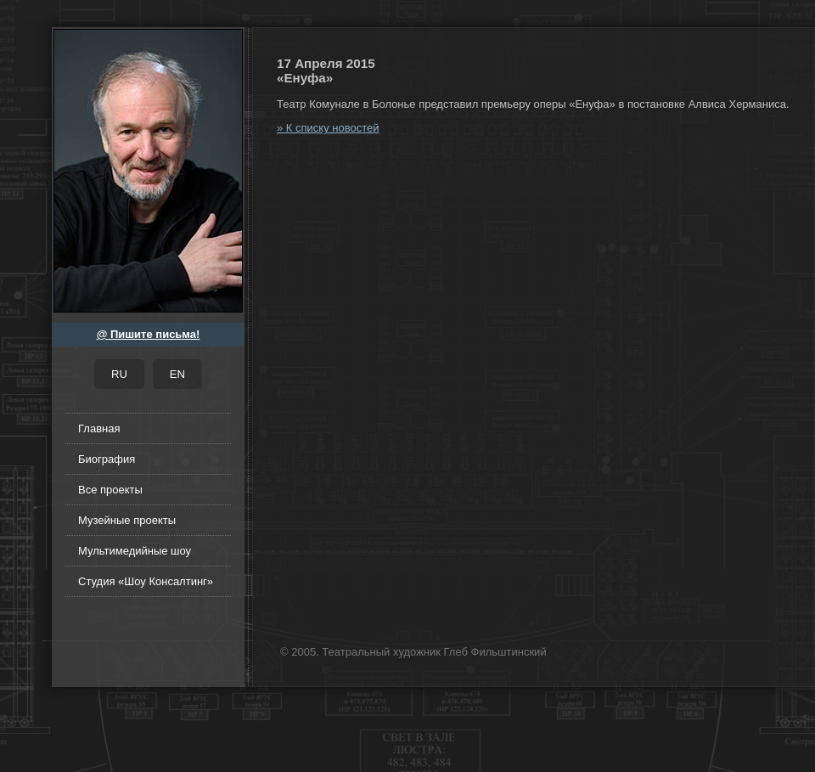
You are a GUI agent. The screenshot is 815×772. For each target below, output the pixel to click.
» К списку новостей (328, 127)
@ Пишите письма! (148, 334)
